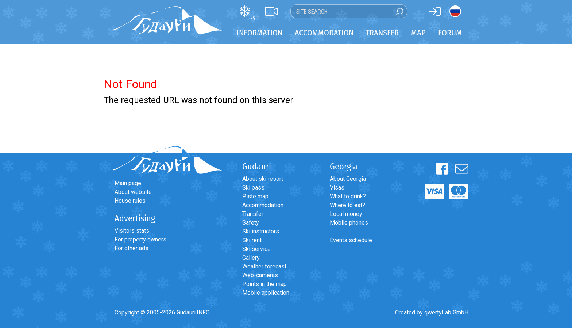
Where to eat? (347, 205)
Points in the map (264, 284)
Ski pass (253, 187)
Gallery (251, 257)
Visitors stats (132, 230)
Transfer (252, 213)
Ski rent (252, 240)
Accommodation (262, 205)
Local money (346, 213)
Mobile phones (349, 222)
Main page (128, 183)
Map (418, 33)
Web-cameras (260, 275)
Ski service (256, 248)
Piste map (255, 196)
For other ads (131, 248)
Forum (450, 33)
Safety (250, 222)
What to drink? (348, 196)
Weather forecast (264, 266)
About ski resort (262, 178)
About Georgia (348, 178)
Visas (337, 187)
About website (133, 191)
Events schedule (351, 240)
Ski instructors (260, 231)
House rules (130, 200)
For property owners (140, 239)
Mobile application (265, 292)
